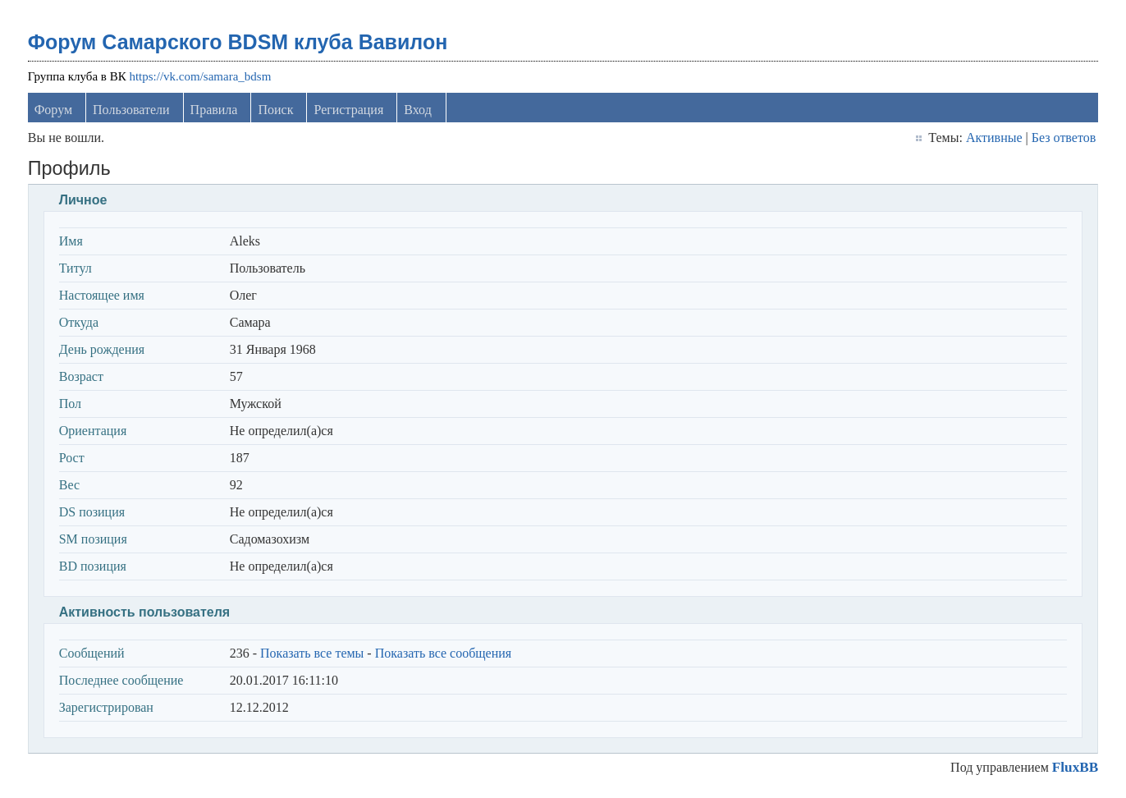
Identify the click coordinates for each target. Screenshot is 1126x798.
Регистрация (348, 110)
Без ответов (1064, 137)
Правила (214, 110)
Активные (994, 137)
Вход (418, 110)
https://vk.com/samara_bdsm (200, 76)
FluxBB (1075, 767)
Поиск (275, 110)
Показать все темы (312, 653)
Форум (53, 110)
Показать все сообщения (443, 653)
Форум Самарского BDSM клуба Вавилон (238, 41)
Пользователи (131, 110)
